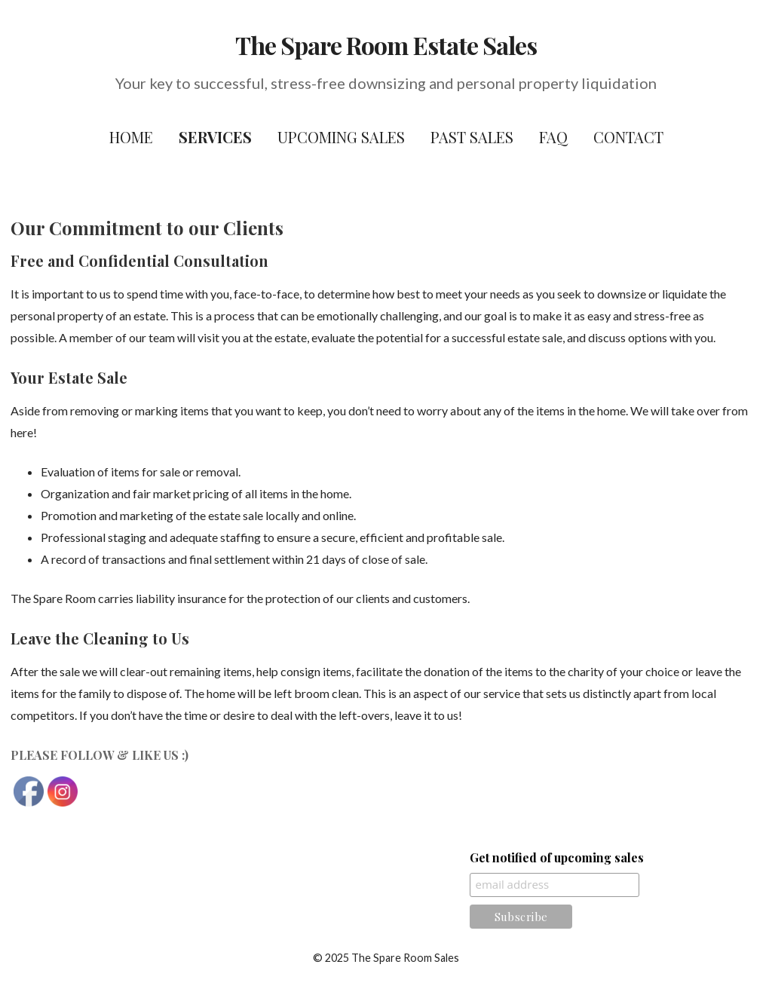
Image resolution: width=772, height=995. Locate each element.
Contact (628, 137)
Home (131, 137)
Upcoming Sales (341, 137)
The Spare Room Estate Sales (386, 45)
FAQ (553, 137)
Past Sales (471, 137)
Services (215, 137)
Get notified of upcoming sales (557, 857)
